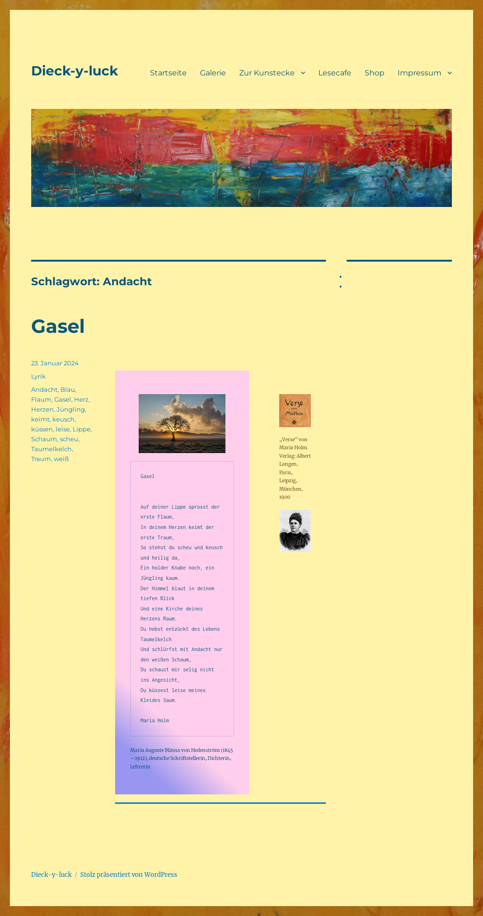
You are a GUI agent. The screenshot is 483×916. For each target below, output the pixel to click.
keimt (40, 419)
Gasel (58, 326)
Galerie (213, 72)
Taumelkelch (51, 449)
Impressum (419, 72)
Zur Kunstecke (267, 72)
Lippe (82, 429)
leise (63, 429)
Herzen (42, 409)
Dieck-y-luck (74, 71)
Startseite (168, 72)
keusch (63, 419)
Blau (67, 389)
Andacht (44, 389)
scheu (69, 439)
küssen (42, 429)
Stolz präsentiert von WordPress (128, 875)
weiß (61, 458)
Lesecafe (334, 72)
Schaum (44, 439)
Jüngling (71, 409)
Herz (81, 399)
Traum (41, 458)
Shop (374, 72)
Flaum (41, 399)
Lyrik (38, 376)
